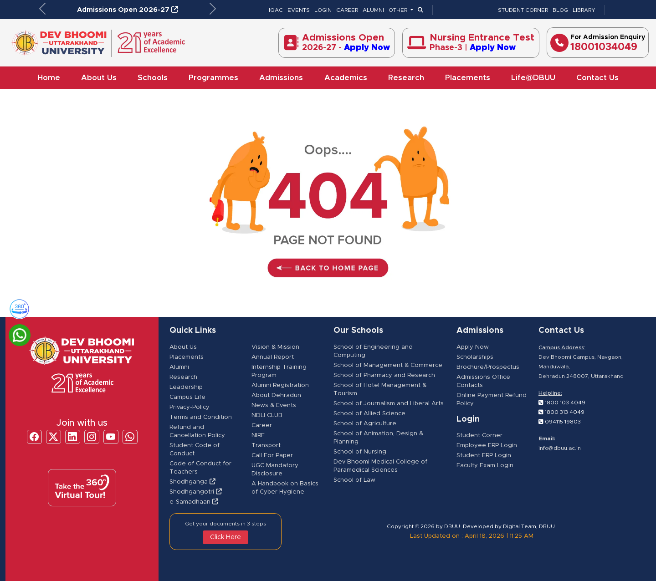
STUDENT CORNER (523, 10)
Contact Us (597, 78)
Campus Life (187, 397)
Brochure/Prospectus (487, 367)
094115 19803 (559, 421)
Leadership (186, 387)
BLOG (560, 10)
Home (48, 78)
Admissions (281, 78)
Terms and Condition (200, 417)
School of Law (354, 480)
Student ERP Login (483, 456)
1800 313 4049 (561, 412)
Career (261, 425)
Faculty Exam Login (484, 466)
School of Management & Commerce (387, 365)
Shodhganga (192, 482)
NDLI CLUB (266, 415)
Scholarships (474, 357)
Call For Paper (272, 456)
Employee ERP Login (486, 445)
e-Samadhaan (193, 502)
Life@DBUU (533, 78)
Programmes (213, 78)
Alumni (179, 367)
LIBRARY (584, 10)
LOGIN (323, 10)
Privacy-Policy (189, 407)
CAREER (347, 10)
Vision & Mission (275, 347)
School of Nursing (359, 452)
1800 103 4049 (561, 402)
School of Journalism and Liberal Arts (388, 404)
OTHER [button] (399, 10)
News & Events (273, 405)
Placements (467, 78)
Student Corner (479, 435)
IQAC (276, 10)
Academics (345, 78)
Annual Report (272, 357)
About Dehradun (276, 395)
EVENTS (298, 10)
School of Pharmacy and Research (384, 375)
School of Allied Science (369, 414)
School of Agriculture (364, 424)
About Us (99, 78)
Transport (266, 445)
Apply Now (472, 347)
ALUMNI (373, 10)
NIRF (258, 435)
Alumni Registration (280, 385)
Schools (153, 78)
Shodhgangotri (195, 492)
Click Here (225, 537)
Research (406, 78)
